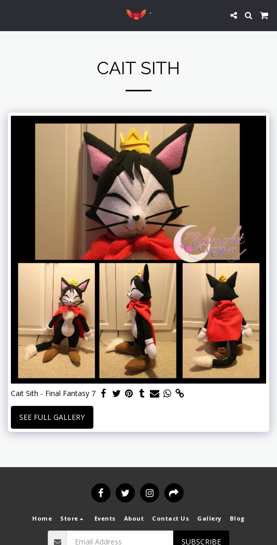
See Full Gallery (52, 417)
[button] (11, 14)
